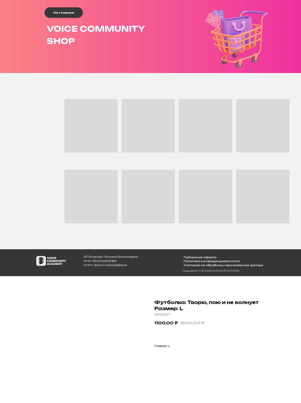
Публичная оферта (200, 257)
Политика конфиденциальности (212, 261)
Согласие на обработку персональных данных (223, 265)
